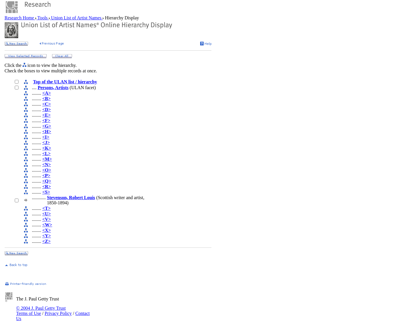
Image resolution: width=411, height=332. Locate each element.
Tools (42, 17)
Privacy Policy (58, 313)
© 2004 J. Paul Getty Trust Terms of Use (41, 311)
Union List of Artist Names (76, 17)
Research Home (20, 17)
